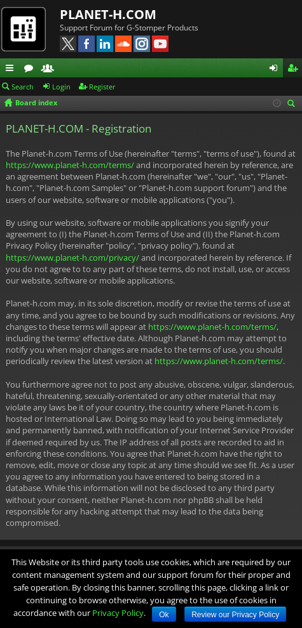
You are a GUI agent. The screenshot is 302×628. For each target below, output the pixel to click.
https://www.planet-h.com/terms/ (70, 165)
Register (102, 86)
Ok (163, 614)
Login (61, 86)
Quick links (12, 69)
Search (22, 86)
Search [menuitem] (293, 104)
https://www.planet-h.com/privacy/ (72, 257)
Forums (31, 69)
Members (50, 69)
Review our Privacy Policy (235, 614)
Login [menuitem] (276, 69)
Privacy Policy (118, 612)
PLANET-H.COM (108, 14)
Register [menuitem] (295, 69)
